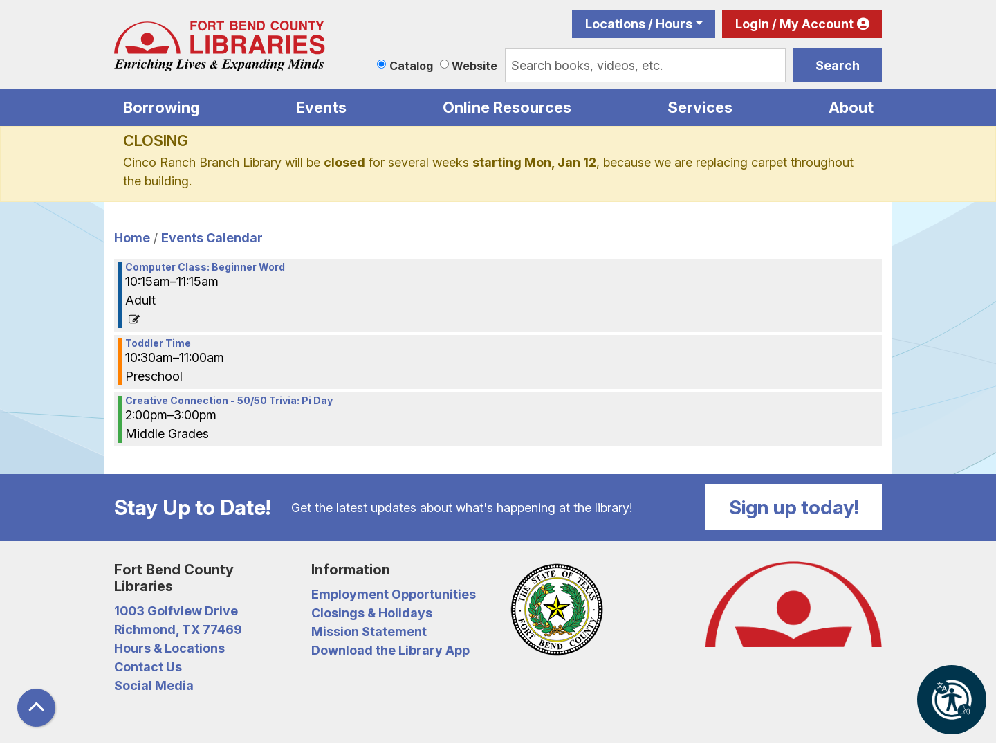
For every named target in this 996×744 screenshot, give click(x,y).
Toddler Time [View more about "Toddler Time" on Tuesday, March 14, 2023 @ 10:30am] (158, 343)
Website (474, 66)
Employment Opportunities (393, 594)
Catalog (411, 66)
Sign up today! (794, 507)
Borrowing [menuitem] (161, 107)
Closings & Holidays (371, 613)
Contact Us (148, 667)
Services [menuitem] (699, 107)
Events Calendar (212, 237)
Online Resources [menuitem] (507, 107)
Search (837, 65)
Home (132, 237)
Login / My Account (794, 24)
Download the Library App (390, 650)
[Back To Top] (36, 708)
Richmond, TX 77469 (178, 629)
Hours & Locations (169, 648)
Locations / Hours (638, 24)
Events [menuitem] (321, 107)
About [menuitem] (851, 107)
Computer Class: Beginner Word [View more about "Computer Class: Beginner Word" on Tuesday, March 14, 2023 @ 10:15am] (205, 267)
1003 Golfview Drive (176, 611)
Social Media (154, 685)
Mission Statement (369, 631)
